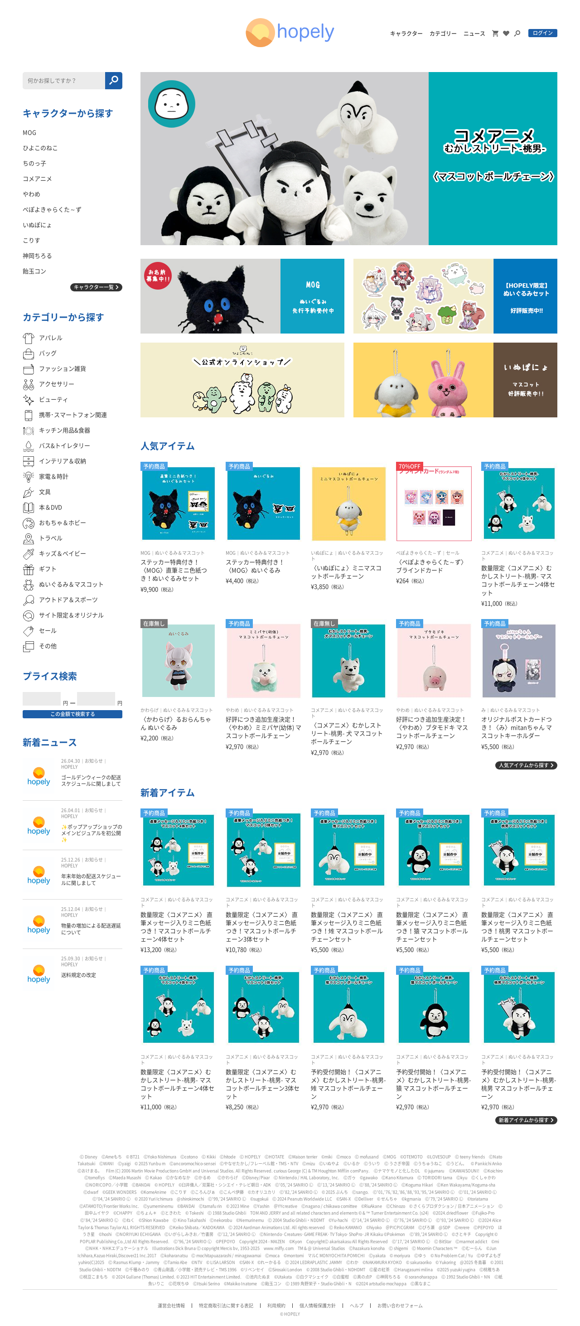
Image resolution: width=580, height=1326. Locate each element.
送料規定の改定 (78, 975)
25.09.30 (70, 958)
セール (452, 553)
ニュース (474, 33)
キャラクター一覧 (94, 287)
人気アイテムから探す (524, 765)
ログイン (543, 32)
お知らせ (94, 761)
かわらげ (149, 710)
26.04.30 (70, 761)
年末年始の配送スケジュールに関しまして (91, 879)
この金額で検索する (72, 713)
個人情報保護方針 (318, 1305)
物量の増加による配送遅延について (91, 928)
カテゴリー (443, 33)
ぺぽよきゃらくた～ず (418, 553)
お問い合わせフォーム (400, 1305)
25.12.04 (70, 909)
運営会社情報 (171, 1305)
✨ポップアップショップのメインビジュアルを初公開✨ (91, 833)
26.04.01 (70, 810)
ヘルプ (356, 1305)
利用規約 (276, 1305)
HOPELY (69, 767)
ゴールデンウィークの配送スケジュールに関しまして (91, 780)
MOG (145, 553)
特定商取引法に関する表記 (226, 1305)
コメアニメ (492, 553)
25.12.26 (70, 859)
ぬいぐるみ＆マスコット (180, 553)
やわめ (232, 710)
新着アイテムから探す (524, 1120)
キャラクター (406, 33)
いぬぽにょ (322, 553)
